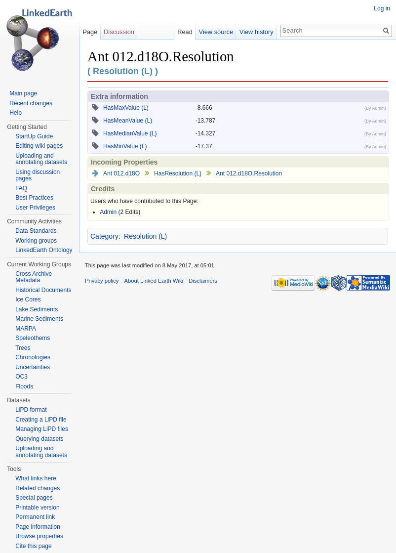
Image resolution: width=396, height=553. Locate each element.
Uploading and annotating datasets (41, 159)
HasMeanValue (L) (127, 120)
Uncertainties (32, 367)
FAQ (21, 188)
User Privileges (35, 207)
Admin (108, 212)
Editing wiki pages (39, 145)
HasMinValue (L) (125, 146)
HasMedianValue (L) (130, 133)
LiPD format (30, 409)
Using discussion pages (37, 175)
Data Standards (35, 230)
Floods (24, 386)
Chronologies (32, 357)
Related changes (37, 488)
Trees (22, 347)
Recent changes (30, 103)
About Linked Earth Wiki (153, 281)
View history (256, 32)
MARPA (25, 328)
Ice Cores (27, 299)
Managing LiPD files (41, 428)
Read (185, 32)
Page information (37, 526)
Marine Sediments (39, 318)
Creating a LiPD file (40, 419)
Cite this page (33, 546)
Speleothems (32, 338)
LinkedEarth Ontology (43, 250)
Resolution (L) (145, 236)
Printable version (37, 507)
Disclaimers (203, 281)
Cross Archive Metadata (33, 277)
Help (15, 112)
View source (216, 32)
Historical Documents (43, 290)
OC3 (21, 376)
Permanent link (35, 516)
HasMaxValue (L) (126, 107)
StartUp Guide (34, 136)
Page (89, 32)
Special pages (33, 497)
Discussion (119, 32)
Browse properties (39, 536)
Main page (23, 93)
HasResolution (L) (177, 173)
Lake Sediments (36, 309)
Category (104, 236)
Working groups (36, 240)
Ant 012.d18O (121, 173)
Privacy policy (102, 281)
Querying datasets (39, 438)
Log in (382, 8)
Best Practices (34, 197)
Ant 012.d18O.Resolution (249, 173)
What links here (35, 478)
